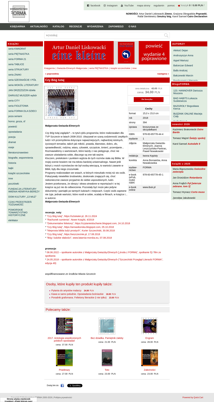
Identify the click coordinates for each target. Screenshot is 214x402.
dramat (12, 142)
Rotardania (195, 177)
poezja (11, 137)
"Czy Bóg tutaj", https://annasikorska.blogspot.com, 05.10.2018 (80, 227)
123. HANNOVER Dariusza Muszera (187, 92)
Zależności (149, 370)
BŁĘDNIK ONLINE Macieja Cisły (187, 115)
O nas (132, 26)
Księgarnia (17, 26)
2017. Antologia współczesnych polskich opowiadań (64, 339)
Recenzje (75, 26)
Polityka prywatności (63, 397)
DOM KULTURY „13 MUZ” (22, 196)
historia (12, 163)
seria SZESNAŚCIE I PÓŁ (22, 80)
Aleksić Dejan (180, 50)
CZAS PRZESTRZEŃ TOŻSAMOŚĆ (19, 203)
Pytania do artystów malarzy (66, 290)
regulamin (159, 5)
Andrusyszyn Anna (183, 55)
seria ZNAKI (14, 74)
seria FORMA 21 (17, 59)
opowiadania (15, 131)
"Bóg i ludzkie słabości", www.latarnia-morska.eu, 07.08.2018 (79, 237)
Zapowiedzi (115, 26)
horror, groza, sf (16, 121)
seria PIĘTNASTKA (18, 54)
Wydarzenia (95, 26)
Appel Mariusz (181, 60)
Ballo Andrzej (180, 70)
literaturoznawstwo (18, 152)
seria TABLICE (16, 64)
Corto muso (198, 192)
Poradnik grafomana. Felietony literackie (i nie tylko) (78, 297)
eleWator (13, 220)
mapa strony (143, 5)
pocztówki (13, 183)
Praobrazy (64, 370)
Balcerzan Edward (183, 65)
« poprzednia (52, 73)
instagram (112, 5)
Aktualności (39, 26)
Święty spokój (197, 138)
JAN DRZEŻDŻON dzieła (21, 90)
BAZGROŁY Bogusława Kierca (186, 107)
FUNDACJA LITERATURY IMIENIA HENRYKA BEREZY (24, 190)
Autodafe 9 (194, 143)
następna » (163, 73)
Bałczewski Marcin (183, 75)
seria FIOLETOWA (18, 105)
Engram (149, 338)
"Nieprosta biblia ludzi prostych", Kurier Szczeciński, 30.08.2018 (81, 230)
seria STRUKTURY (18, 69)
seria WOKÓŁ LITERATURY (23, 85)
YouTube (129, 5)
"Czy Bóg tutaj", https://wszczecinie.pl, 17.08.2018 (73, 234)
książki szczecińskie (19, 173)
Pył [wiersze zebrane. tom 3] (187, 185)
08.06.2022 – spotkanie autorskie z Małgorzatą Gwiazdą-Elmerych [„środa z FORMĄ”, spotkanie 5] (99, 252)
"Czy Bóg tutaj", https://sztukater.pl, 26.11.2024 (72, 216)
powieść (12, 126)
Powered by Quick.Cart (193, 397)
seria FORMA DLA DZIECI (22, 111)
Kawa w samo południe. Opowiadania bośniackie (77, 294)
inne (10, 178)
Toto (107, 370)
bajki (10, 168)
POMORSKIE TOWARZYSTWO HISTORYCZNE (17, 212)
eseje (11, 147)
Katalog (58, 26)
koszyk (184, 5)
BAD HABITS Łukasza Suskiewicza (185, 99)
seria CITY (14, 100)
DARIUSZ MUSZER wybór (22, 95)
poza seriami (15, 116)
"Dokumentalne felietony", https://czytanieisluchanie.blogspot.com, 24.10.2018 (88, 223)
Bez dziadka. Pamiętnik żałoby (107, 338)
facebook (95, 5)
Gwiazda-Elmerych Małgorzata (72, 68)
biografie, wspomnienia (20, 157)
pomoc (171, 5)
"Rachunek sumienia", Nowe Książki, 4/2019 (70, 219)
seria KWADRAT (17, 48)
